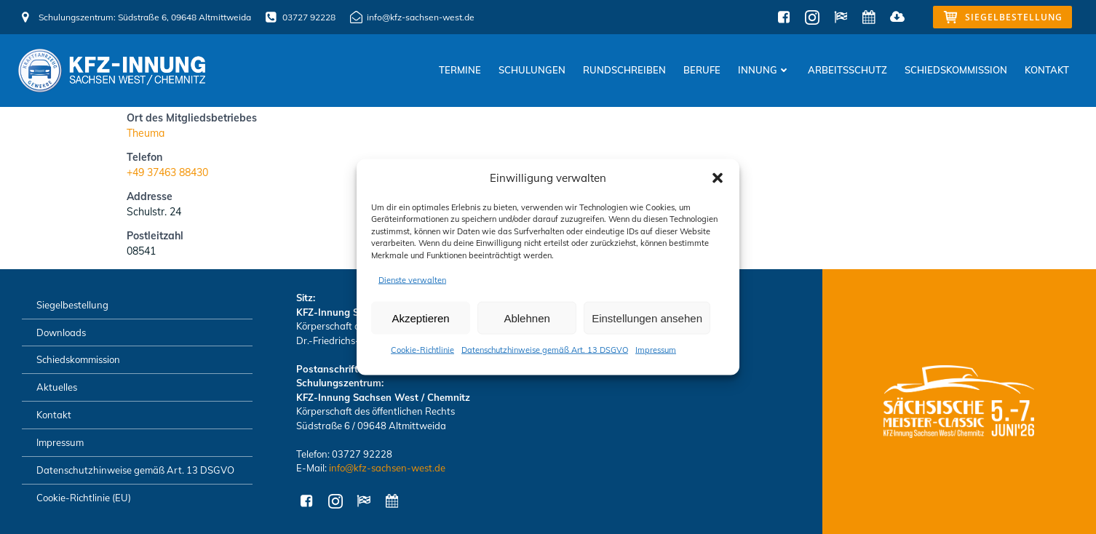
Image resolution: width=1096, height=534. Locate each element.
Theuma (145, 133)
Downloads (61, 332)
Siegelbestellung (72, 305)
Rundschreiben (624, 70)
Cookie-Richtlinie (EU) (83, 497)
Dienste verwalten (412, 280)
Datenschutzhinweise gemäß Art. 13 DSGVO (544, 350)
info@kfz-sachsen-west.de (387, 468)
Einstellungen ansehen (647, 317)
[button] (717, 178)
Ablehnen (526, 317)
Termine (460, 70)
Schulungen (532, 70)
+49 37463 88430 (167, 172)
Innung (764, 70)
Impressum (655, 350)
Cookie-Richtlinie (422, 350)
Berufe (701, 70)
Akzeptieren (420, 317)
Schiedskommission (956, 70)
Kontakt (1047, 70)
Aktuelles (56, 387)
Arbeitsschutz (847, 70)
